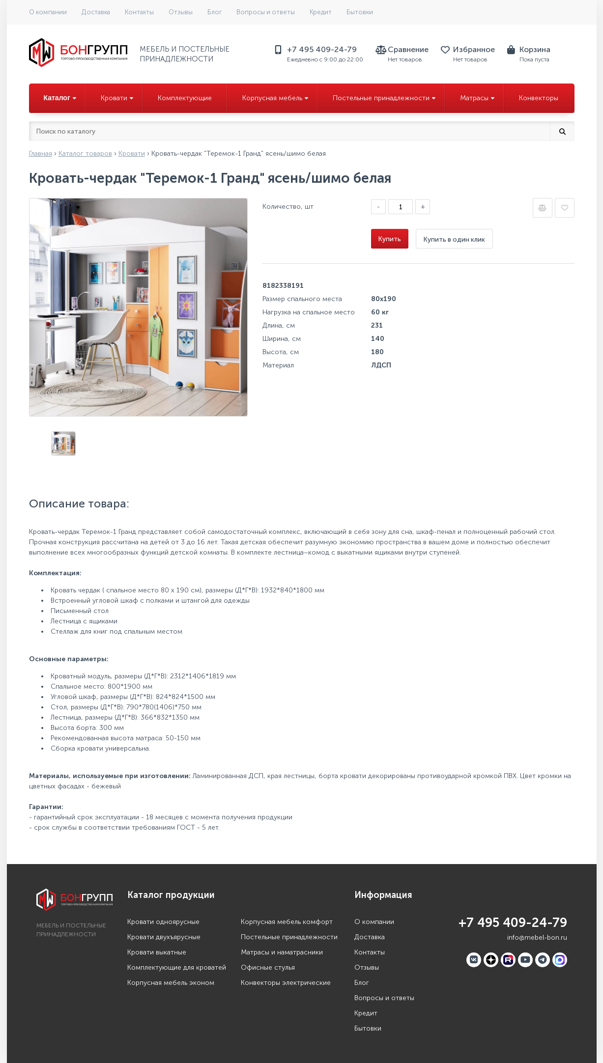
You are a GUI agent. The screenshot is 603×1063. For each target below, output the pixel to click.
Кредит (321, 12)
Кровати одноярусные (163, 922)
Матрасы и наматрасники (282, 952)
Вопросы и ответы (265, 12)
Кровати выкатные (156, 952)
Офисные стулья (268, 967)
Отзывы (181, 12)
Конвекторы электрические (286, 983)
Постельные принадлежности (289, 937)
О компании (48, 12)
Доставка (96, 12)
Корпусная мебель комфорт (287, 922)
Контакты (139, 12)
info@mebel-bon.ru (537, 937)
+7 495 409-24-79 (513, 922)
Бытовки (359, 12)
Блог (214, 12)
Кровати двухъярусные (164, 937)
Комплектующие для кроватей (176, 967)
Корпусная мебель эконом (170, 983)
